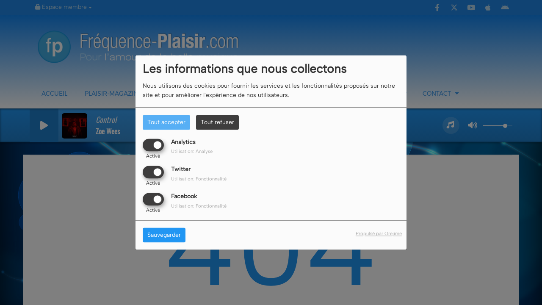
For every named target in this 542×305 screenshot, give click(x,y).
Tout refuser (217, 122)
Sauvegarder (164, 235)
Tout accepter (166, 122)
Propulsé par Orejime (379, 234)
